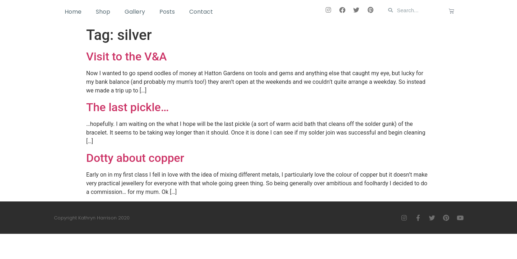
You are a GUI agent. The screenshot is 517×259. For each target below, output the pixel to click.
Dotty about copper (135, 158)
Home (73, 12)
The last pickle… (127, 107)
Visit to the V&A (126, 56)
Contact (201, 12)
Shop (103, 12)
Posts (167, 12)
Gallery (135, 12)
